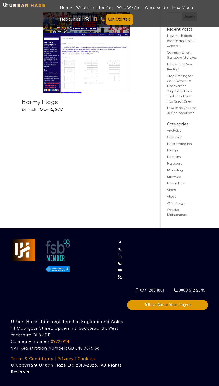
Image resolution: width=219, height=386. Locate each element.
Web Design (176, 203)
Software (174, 177)
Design (172, 150)
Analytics (174, 130)
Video (171, 190)
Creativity (174, 137)
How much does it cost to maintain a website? (181, 41)
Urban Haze (176, 183)
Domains (174, 157)
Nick (31, 109)
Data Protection (179, 144)
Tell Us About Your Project (167, 305)
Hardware (174, 163)
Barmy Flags (40, 102)
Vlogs (171, 196)
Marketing (175, 170)
